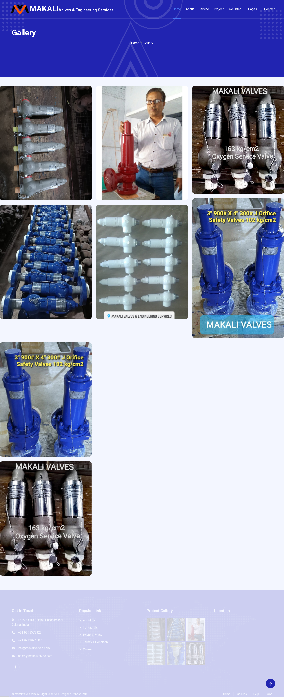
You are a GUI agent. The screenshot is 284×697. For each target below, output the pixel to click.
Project (219, 9)
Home (177, 9)
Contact (269, 9)
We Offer (234, 9)
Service (204, 9)
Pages (252, 9)
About (190, 9)
